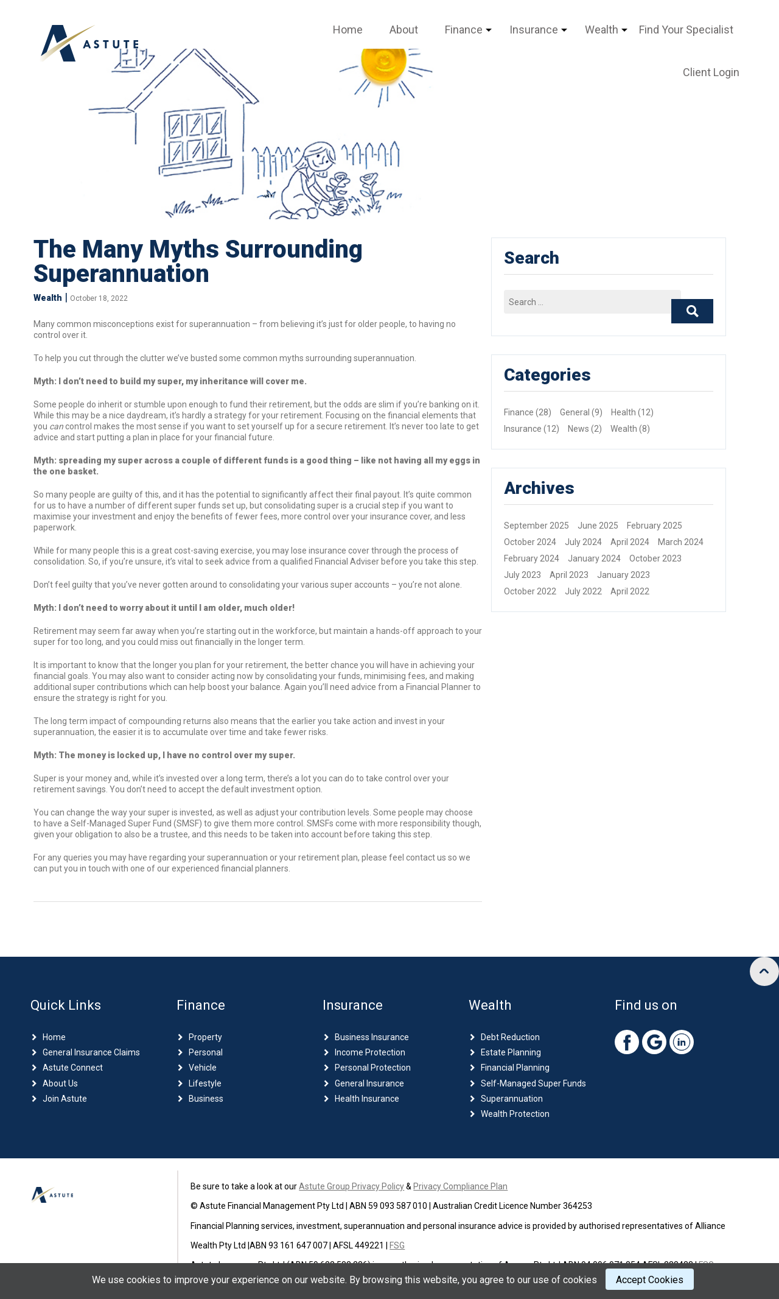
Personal (206, 1052)
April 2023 (569, 575)
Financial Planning (515, 1067)
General (575, 412)
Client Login (711, 72)
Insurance (533, 29)
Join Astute (65, 1099)
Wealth (601, 29)
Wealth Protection (515, 1114)
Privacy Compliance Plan (460, 1186)
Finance (464, 29)
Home (348, 29)
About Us (60, 1083)
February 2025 (654, 525)
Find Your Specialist (686, 29)
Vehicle (203, 1067)
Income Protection (370, 1052)
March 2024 (681, 542)
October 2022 (530, 591)
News (578, 429)
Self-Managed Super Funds (533, 1083)
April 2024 (629, 542)
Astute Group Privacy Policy (351, 1186)
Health (623, 412)
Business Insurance (372, 1037)
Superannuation (512, 1099)
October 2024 (530, 542)
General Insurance (369, 1083)
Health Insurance (367, 1099)
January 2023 (623, 575)
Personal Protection (373, 1067)
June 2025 (598, 525)
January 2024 (594, 558)
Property (205, 1037)
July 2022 (583, 591)
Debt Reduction (510, 1037)
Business (206, 1099)
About (404, 29)
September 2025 (536, 525)
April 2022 (629, 591)
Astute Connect (73, 1067)
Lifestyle (205, 1083)
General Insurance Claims (91, 1052)
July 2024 (583, 542)
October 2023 (655, 558)
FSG (397, 1245)
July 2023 (522, 575)
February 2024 (531, 558)
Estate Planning (511, 1052)
